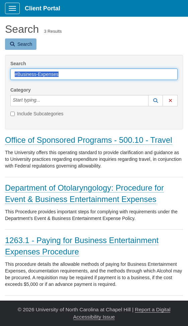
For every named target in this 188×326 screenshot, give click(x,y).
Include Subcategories (37, 113)
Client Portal (42, 8)
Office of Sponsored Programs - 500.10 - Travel (88, 139)
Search (18, 63)
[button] (155, 100)
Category (20, 90)
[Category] (44, 100)
